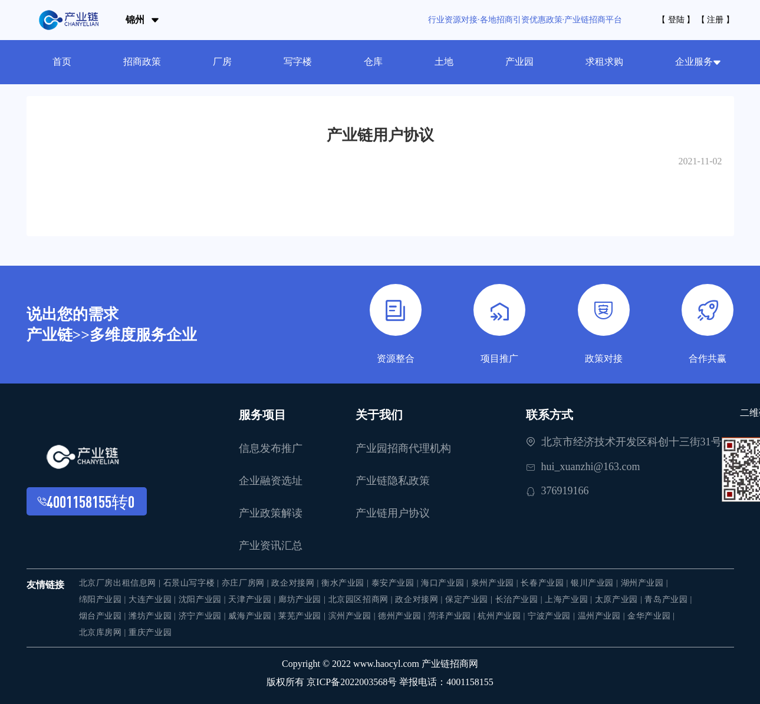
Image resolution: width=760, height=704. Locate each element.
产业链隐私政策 (393, 481)
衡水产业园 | (346, 583)
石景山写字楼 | (192, 583)
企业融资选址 (270, 481)
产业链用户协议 (393, 513)
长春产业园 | (546, 583)
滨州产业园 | (353, 616)
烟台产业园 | (104, 616)
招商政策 (142, 62)
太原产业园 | (620, 599)
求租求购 (604, 62)
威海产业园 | (253, 616)
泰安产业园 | (396, 583)
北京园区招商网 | (362, 599)
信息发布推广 (270, 448)
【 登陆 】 (676, 19)
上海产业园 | (570, 599)
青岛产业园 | (668, 599)
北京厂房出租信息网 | (121, 583)
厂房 (222, 62)
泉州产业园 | (496, 583)
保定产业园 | (470, 599)
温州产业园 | (603, 616)
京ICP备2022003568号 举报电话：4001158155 (400, 682)
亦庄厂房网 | (247, 583)
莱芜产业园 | (303, 616)
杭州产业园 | (503, 616)
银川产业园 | (596, 583)
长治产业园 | (520, 599)
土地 (444, 62)
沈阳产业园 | (204, 599)
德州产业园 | (403, 616)
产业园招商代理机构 (403, 448)
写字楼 (298, 62)
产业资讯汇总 (270, 545)
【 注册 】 (715, 19)
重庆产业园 (150, 632)
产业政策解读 (270, 513)
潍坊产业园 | (154, 616)
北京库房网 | (104, 632)
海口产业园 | (446, 583)
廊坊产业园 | (303, 599)
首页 (61, 62)
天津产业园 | (253, 599)
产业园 (519, 62)
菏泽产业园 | (453, 616)
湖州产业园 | (645, 583)
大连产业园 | (154, 599)
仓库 (373, 62)
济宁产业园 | (204, 616)
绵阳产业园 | (104, 599)
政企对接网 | (296, 583)
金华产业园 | (651, 616)
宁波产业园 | (553, 616)
